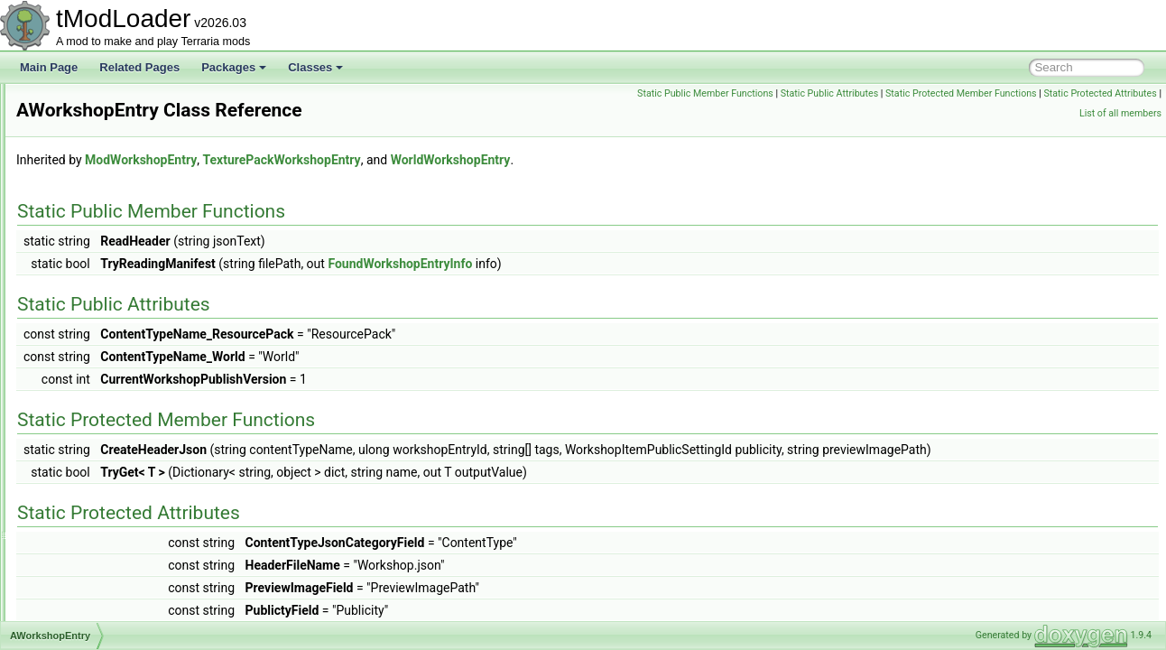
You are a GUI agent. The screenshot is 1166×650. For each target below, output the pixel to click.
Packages (233, 67)
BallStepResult (95, 579)
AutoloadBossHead (106, 281)
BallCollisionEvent (103, 540)
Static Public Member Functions (825, 93)
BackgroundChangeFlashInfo (129, 460)
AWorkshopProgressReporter (130, 381)
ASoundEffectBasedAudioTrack (135, 103)
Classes (315, 67)
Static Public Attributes (949, 93)
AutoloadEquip (95, 301)
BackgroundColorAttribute (121, 480)
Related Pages (139, 67)
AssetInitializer (94, 142)
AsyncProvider (94, 182)
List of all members (1120, 113)
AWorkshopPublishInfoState (127, 401)
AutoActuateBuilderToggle (122, 242)
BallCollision (89, 520)
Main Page (49, 67)
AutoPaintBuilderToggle (116, 341)
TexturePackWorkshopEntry (507, 160)
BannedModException (112, 599)
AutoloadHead (94, 321)
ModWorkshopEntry (366, 160)
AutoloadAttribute (101, 261)
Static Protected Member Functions (1081, 93)
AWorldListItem (96, 440)
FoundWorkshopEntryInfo (625, 263)
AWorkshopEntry (100, 361)
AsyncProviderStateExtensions (134, 202)
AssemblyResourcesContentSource (145, 122)
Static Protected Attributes (1015, 113)
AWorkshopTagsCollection (122, 420)
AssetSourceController (114, 162)
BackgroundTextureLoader (123, 500)
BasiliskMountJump (106, 619)
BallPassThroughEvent (115, 559)
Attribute (80, 222)
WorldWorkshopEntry (676, 160)
